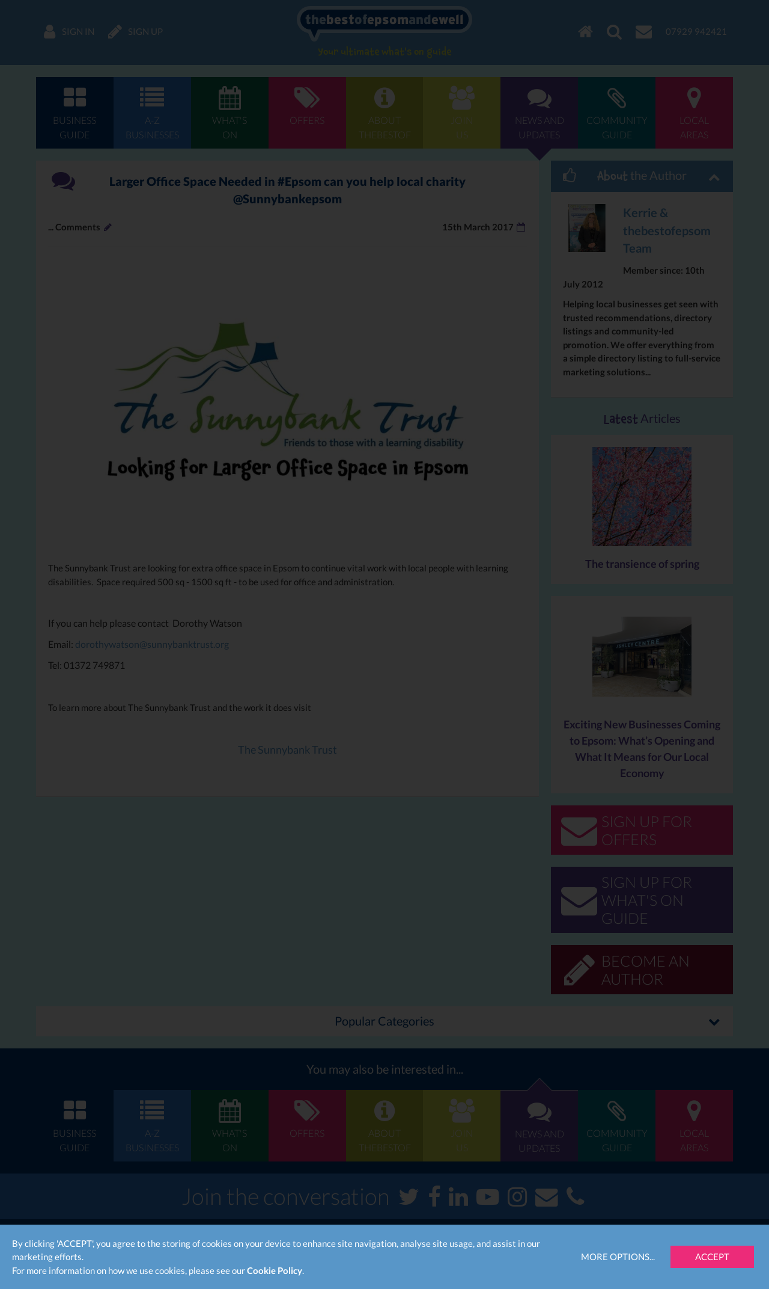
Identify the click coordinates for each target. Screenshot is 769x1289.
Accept (712, 1256)
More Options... (618, 1256)
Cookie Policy (274, 1270)
